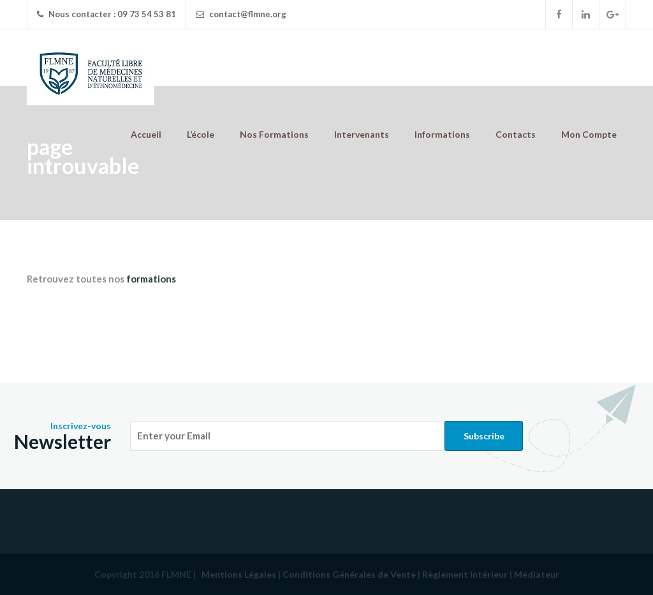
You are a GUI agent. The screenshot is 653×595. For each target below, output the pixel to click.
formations (151, 278)
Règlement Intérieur (465, 574)
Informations (442, 134)
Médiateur (536, 574)
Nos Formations (274, 134)
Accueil (146, 134)
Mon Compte (589, 134)
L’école (200, 134)
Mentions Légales (239, 574)
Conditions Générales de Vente (349, 574)
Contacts (515, 134)
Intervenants (361, 134)
